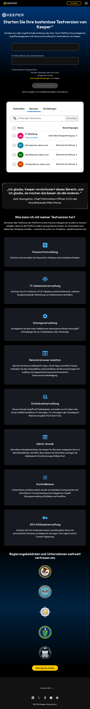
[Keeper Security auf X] (39, 697)
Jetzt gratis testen (45, 668)
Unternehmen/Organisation (24, 69)
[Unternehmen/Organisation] (45, 61)
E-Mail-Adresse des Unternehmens (27, 55)
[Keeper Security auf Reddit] (57, 697)
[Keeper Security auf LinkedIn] (33, 697)
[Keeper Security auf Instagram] (51, 697)
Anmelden (74, 3)
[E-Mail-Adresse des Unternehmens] (45, 47)
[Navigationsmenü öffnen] (86, 3)
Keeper (10, 3)
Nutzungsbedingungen (40, 78)
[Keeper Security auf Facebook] (45, 697)
